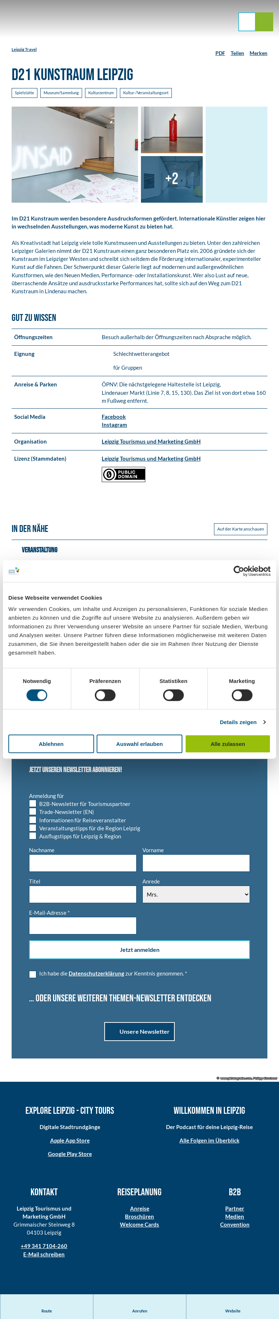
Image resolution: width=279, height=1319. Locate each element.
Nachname (41, 851)
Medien (235, 1217)
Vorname (153, 851)
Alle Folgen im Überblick (209, 1141)
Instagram (114, 425)
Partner (235, 1208)
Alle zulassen (228, 744)
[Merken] (258, 50)
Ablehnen (51, 744)
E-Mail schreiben (44, 1254)
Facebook (114, 417)
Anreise (139, 1208)
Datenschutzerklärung (96, 974)
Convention (235, 1225)
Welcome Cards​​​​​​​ (139, 1225)
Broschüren (139, 1217)
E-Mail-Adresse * (49, 913)
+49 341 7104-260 (44, 1246)
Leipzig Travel (24, 49)
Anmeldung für (46, 796)
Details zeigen (238, 722)
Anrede (151, 882)
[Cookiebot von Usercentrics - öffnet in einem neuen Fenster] (239, 570)
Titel (34, 882)
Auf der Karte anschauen (240, 529)
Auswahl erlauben (139, 744)
